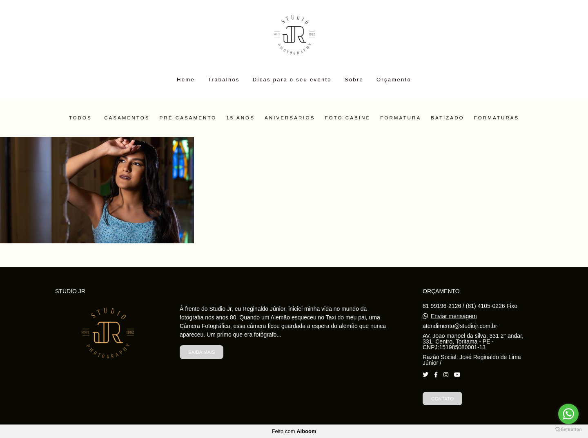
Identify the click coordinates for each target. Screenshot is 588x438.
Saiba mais (201, 352)
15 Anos (240, 117)
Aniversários (290, 117)
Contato (442, 398)
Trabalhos (224, 79)
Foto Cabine (347, 117)
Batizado (447, 117)
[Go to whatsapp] (568, 414)
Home (186, 79)
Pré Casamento (188, 117)
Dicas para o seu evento (292, 79)
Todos (80, 117)
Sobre (354, 79)
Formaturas (496, 117)
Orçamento (393, 79)
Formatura (400, 117)
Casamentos (126, 117)
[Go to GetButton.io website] (568, 429)
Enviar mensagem (454, 316)
